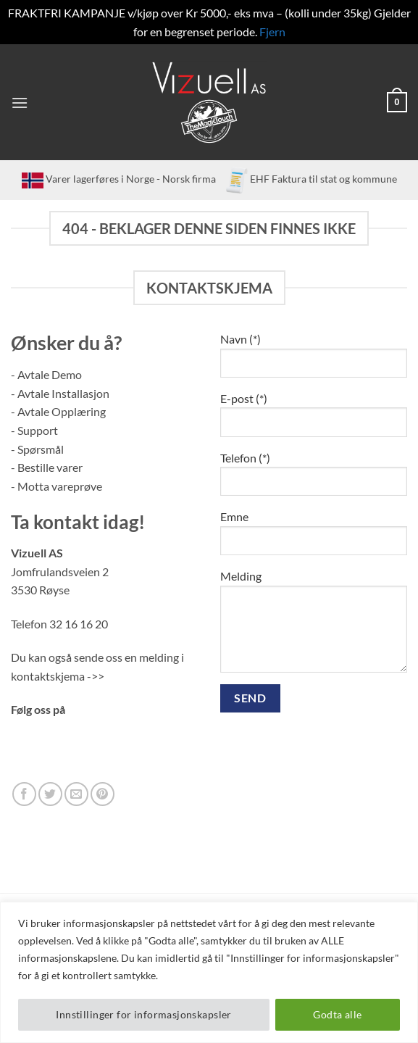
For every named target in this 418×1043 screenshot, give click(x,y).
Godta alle (337, 1014)
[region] (209, 972)
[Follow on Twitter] (50, 794)
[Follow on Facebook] (24, 794)
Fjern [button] (272, 31)
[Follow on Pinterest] (102, 794)
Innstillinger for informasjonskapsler (144, 1014)
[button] (19, 102)
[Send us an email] (76, 794)
